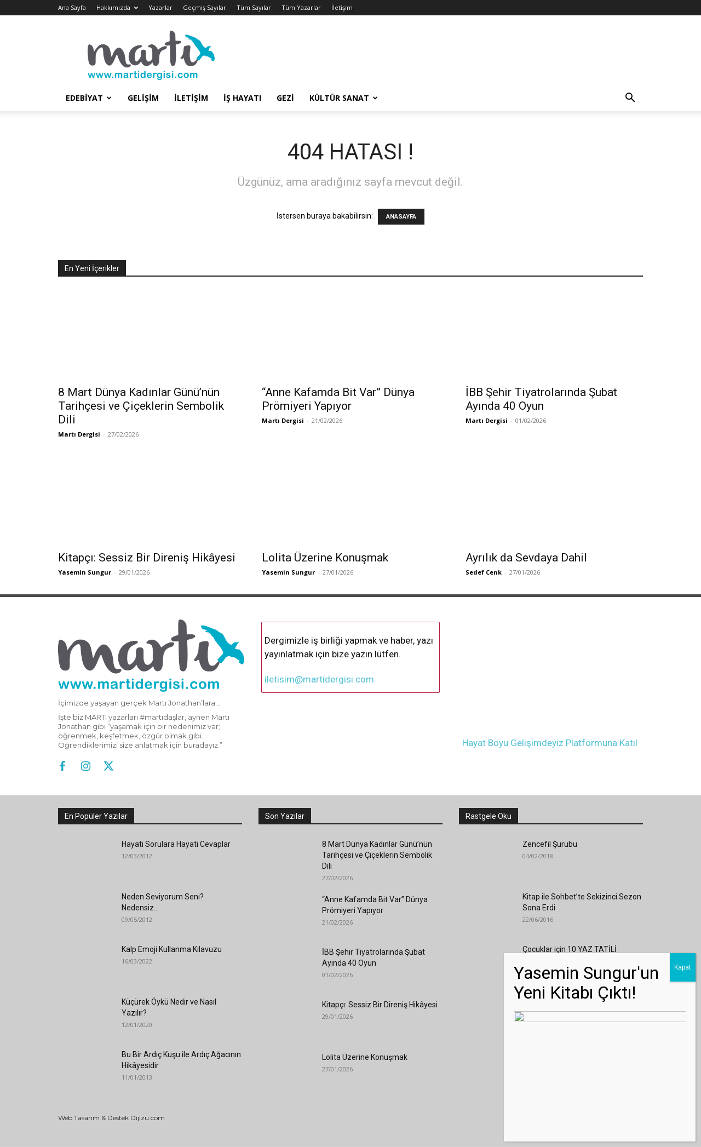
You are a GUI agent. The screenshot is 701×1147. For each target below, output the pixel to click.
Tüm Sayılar (254, 7)
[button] (630, 99)
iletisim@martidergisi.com (319, 679)
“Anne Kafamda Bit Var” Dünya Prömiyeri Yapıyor (338, 399)
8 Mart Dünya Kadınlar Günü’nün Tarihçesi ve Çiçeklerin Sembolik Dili (141, 406)
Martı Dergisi (79, 434)
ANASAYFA (401, 216)
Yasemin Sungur (84, 572)
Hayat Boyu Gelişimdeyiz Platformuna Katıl (549, 737)
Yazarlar (160, 7)
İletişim (342, 7)
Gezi (285, 98)
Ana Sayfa (72, 7)
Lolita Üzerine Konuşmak (325, 557)
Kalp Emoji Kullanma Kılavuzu (172, 949)
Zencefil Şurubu (549, 844)
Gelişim (143, 98)
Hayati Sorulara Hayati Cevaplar (176, 844)
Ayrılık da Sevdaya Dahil (526, 557)
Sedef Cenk (484, 572)
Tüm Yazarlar (301, 7)
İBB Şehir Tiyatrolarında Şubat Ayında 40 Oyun (541, 399)
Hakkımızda (117, 7)
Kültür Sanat (343, 98)
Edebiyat (89, 98)
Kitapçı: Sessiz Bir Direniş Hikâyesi (146, 557)
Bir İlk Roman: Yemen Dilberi (570, 1001)
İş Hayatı (242, 98)
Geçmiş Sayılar (204, 7)
